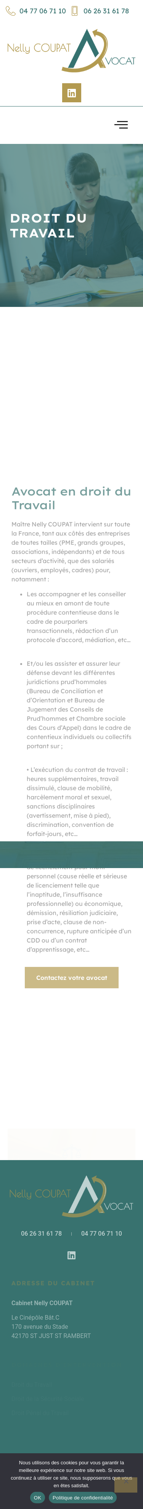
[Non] (125, 1485)
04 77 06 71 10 (36, 11)
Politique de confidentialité (83, 1498)
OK (37, 1498)
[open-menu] (121, 125)
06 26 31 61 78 (99, 11)
